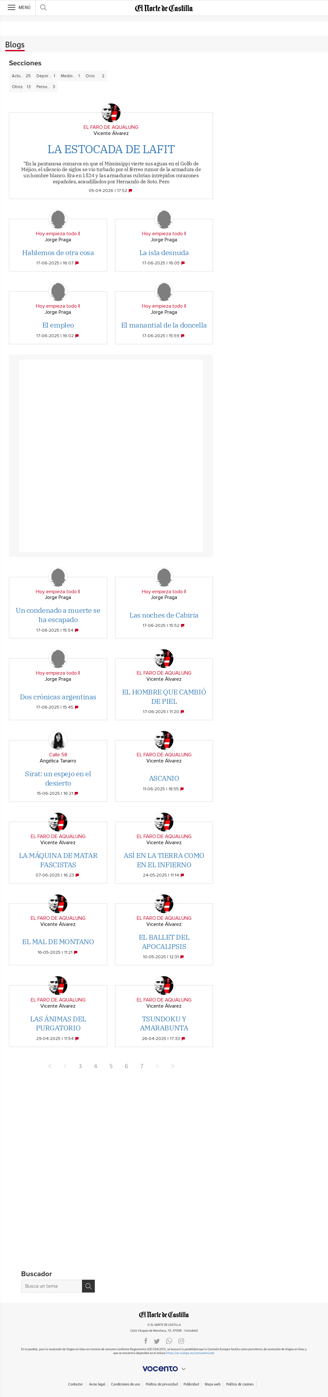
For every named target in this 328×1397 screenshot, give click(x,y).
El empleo (58, 324)
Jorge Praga (58, 239)
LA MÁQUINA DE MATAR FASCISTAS (58, 860)
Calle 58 (58, 754)
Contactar (75, 1384)
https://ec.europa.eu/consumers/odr (190, 1353)
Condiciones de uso (125, 1384)
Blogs (15, 45)
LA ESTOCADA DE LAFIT (111, 148)
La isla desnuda (164, 252)
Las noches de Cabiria (164, 615)
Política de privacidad (161, 1384)
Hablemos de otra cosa (58, 252)
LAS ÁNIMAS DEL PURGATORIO (58, 1023)
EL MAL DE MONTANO (58, 941)
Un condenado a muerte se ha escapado (58, 614)
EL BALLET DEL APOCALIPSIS (164, 941)
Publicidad (191, 1384)
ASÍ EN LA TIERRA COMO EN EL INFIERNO (164, 860)
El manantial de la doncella (164, 324)
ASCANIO (164, 778)
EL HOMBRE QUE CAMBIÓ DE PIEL (164, 696)
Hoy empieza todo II (58, 233)
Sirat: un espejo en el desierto (58, 778)
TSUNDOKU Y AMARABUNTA (164, 1023)
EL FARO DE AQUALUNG (111, 127)
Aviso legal (97, 1384)
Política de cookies (240, 1384)
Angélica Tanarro (58, 760)
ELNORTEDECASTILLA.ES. (164, 1314)
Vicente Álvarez (111, 133)
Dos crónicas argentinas (58, 696)
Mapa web (212, 1384)
